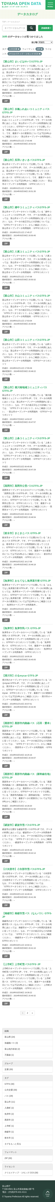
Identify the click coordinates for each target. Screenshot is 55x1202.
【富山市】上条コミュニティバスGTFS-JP (26, 438)
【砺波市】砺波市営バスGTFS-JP (21, 825)
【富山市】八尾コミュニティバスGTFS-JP (26, 251)
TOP (4, 22)
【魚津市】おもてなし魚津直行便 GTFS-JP (26, 580)
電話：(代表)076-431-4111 (14, 1192)
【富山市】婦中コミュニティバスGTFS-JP (26, 207)
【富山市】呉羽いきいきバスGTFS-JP (23, 160)
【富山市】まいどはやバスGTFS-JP (22, 61)
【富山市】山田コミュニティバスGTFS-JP (26, 340)
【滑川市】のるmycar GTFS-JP (20, 675)
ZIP (6, 101)
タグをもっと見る (13, 1144)
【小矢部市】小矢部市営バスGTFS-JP (23, 869)
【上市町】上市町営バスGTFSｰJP (21, 964)
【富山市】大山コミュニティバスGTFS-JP (26, 295)
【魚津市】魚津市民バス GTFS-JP (21, 628)
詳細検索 (45, 28)
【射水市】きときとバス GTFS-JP (21, 533)
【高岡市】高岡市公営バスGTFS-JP (22, 485)
